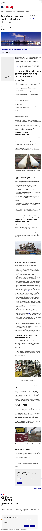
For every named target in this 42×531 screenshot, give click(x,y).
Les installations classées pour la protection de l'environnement (15, 49)
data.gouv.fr (27, 513)
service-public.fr (11, 513)
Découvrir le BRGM (24, 510)
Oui (19, 479)
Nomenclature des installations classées (7, 63)
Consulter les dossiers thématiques (10, 11)
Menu (40, 1)
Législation (5, 60)
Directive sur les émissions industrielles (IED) (7, 70)
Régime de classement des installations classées (8, 66)
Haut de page (38, 488)
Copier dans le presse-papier (37, 18)
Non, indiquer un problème (35, 479)
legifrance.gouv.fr (19, 513)
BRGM (2, 525)
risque (29, 313)
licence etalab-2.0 (23, 529)
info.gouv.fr (3, 513)
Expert (2, 11)
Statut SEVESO (6, 73)
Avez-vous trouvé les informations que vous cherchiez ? (7, 76)
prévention (17, 66)
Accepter (33, 526)
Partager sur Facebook (31, 18)
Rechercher (37, 1)
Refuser (26, 526)
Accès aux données (6, 52)
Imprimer (40, 18)
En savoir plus (19, 526)
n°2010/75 (22, 340)
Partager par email (34, 18)
